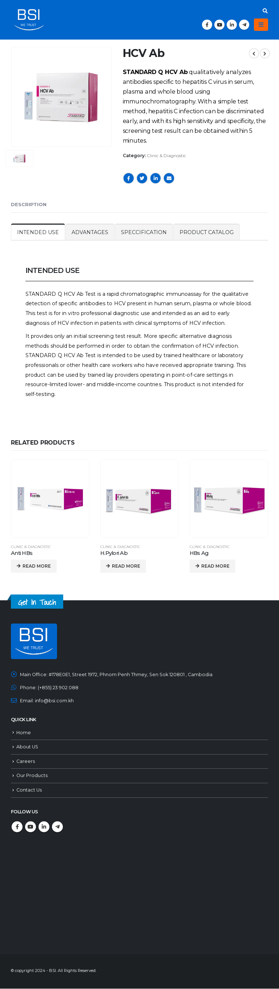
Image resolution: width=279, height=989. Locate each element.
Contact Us (29, 790)
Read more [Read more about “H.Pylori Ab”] (126, 566)
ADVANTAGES (90, 232)
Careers (25, 761)
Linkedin (44, 827)
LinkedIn (155, 178)
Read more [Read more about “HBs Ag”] (215, 566)
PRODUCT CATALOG (206, 232)
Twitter (142, 178)
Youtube (30, 827)
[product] (50, 499)
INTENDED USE (38, 232)
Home (23, 732)
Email (169, 178)
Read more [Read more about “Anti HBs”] (37, 566)
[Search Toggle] (265, 11)
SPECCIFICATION (144, 232)
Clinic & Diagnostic (166, 155)
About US (27, 747)
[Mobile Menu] (261, 25)
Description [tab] (28, 204)
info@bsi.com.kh (54, 700)
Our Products (32, 775)
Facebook (128, 178)
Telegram (57, 827)
